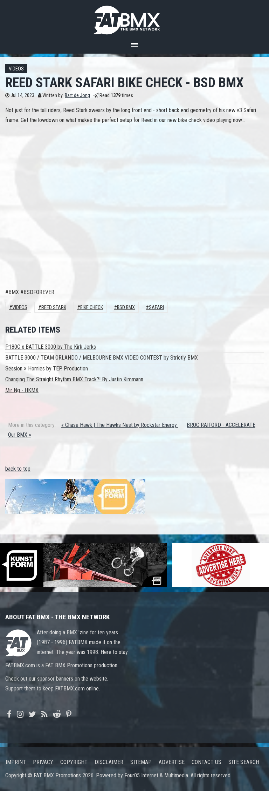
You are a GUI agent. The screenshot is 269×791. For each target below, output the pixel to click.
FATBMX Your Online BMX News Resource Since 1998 (134, 18)
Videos (16, 69)
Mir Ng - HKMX (22, 390)
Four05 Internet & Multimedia (156, 775)
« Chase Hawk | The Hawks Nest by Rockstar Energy (119, 425)
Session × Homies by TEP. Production (46, 368)
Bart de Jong (77, 95)
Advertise (172, 762)
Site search (243, 762)
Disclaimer (109, 762)
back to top (17, 468)
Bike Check (91, 308)
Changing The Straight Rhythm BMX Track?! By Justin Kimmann (74, 379)
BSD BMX (126, 308)
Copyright (74, 762)
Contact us (206, 762)
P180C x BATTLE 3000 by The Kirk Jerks (50, 346)
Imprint (16, 762)
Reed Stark (53, 308)
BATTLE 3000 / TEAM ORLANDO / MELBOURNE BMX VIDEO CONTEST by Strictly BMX (101, 357)
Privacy (43, 762)
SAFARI (156, 308)
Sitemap (141, 762)
